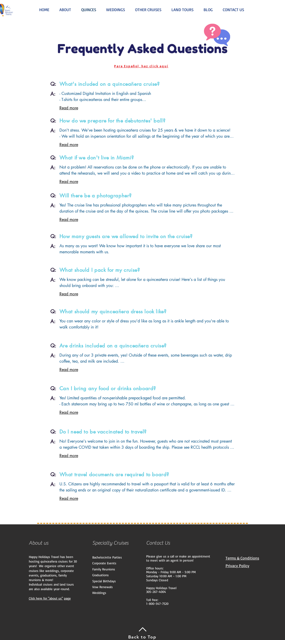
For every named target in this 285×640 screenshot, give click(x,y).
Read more (68, 108)
